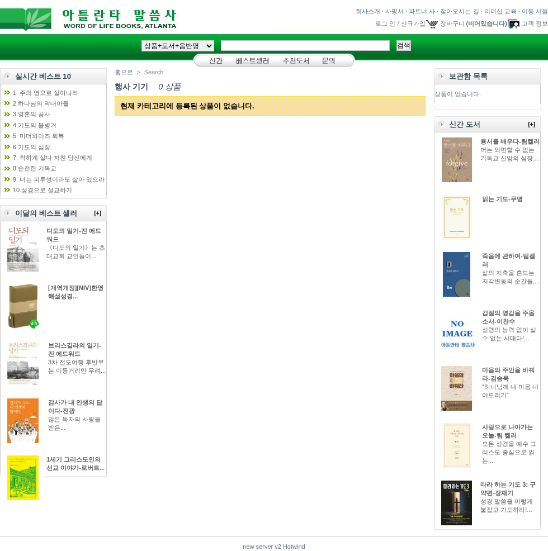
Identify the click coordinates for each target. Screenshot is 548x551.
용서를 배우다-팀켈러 (510, 141)
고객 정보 (535, 23)
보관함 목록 (468, 76)
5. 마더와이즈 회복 (38, 135)
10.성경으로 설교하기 (42, 190)
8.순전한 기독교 (34, 168)
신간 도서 (464, 124)
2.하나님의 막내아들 (41, 103)
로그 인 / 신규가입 (400, 23)
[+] (98, 213)
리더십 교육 (500, 11)
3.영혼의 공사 (31, 114)
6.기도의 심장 (31, 147)
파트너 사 (422, 11)
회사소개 (368, 11)
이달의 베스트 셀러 (46, 213)
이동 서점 (535, 11)
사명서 (394, 11)
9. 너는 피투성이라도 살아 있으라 (59, 179)
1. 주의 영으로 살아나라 (45, 92)
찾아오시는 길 (459, 11)
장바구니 (452, 23)
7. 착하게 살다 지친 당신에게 (52, 157)
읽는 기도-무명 (502, 199)
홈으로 (124, 72)
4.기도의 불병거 (34, 125)
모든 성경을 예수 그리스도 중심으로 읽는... (509, 452)
